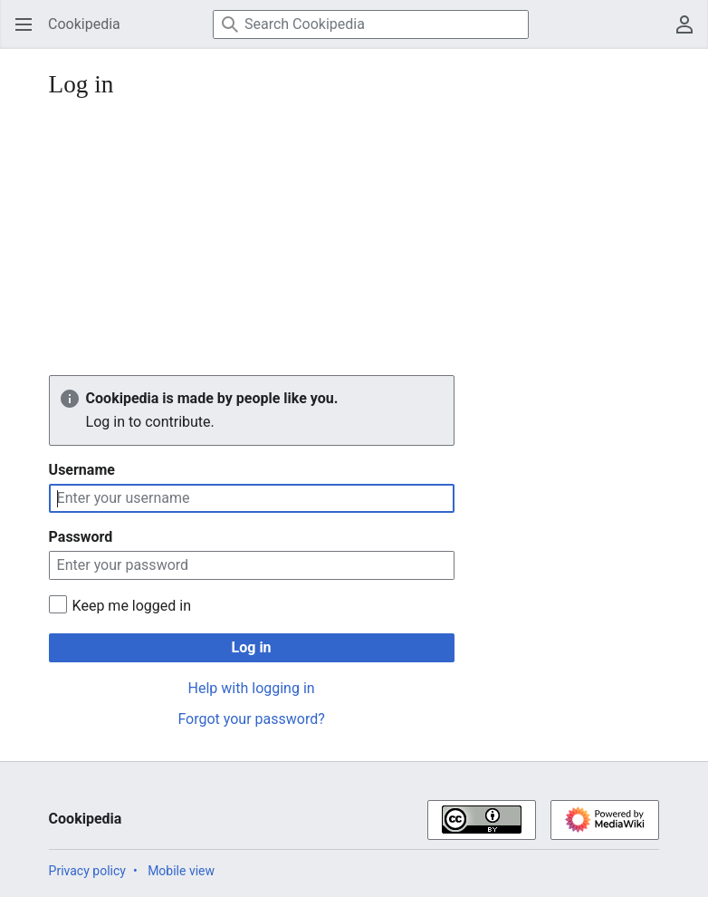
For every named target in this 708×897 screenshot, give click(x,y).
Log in (252, 647)
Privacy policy (87, 870)
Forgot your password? (250, 719)
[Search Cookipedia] (371, 24)
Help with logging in (251, 688)
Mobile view (181, 870)
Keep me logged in (131, 605)
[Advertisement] (354, 239)
